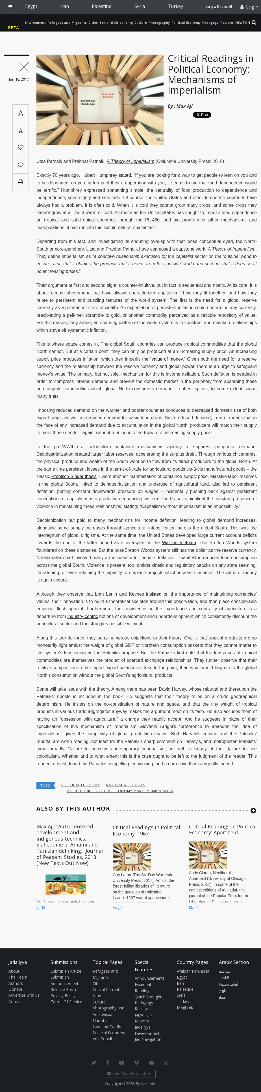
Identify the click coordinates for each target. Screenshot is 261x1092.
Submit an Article (66, 971)
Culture (140, 22)
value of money (167, 359)
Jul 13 (40, 907)
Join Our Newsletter (129, 1073)
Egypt (31, 6)
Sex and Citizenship (116, 22)
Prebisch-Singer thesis (74, 476)
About (13, 971)
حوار (222, 997)
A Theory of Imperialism (130, 161)
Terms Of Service (66, 1001)
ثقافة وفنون (228, 984)
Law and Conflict (108, 1026)
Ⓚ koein (148, 1083)
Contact (15, 1001)
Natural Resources (125, 785)
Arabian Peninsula (193, 971)
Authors (15, 983)
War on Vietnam (179, 542)
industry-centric (82, 616)
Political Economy (186, 22)
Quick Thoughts (149, 997)
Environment (35, 22)
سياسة (224, 971)
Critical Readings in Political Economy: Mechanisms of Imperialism (211, 74)
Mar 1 (194, 907)
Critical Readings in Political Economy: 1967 (146, 830)
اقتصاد (224, 978)
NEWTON (242, 22)
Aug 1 (117, 907)
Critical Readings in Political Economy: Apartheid (222, 829)
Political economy (80, 785)
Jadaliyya (14, 22)
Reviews (227, 22)
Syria (139, 6)
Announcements (150, 978)
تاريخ (222, 991)
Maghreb (185, 1007)
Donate (15, 989)
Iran (64, 6)
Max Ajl (185, 106)
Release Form (63, 989)
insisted (153, 594)
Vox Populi (102, 1038)
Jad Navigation (148, 1039)
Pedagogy (210, 22)
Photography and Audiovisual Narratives (108, 1014)
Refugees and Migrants (67, 22)
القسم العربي (219, 6)
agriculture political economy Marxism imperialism (120, 791)
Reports (142, 1021)
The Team (17, 977)
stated (125, 175)
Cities (93, 22)
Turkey (175, 6)
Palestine (101, 6)
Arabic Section (234, 962)
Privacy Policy (63, 995)
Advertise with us (24, 995)
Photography (159, 22)
